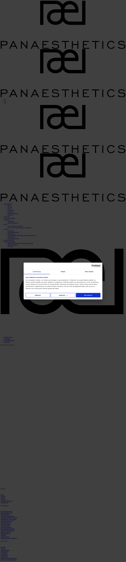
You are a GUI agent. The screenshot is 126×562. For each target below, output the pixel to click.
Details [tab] (63, 271)
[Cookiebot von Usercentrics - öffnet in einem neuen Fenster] (92, 266)
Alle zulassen (88, 295)
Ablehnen (38, 295)
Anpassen (63, 295)
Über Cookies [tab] (89, 271)
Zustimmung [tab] (37, 271)
